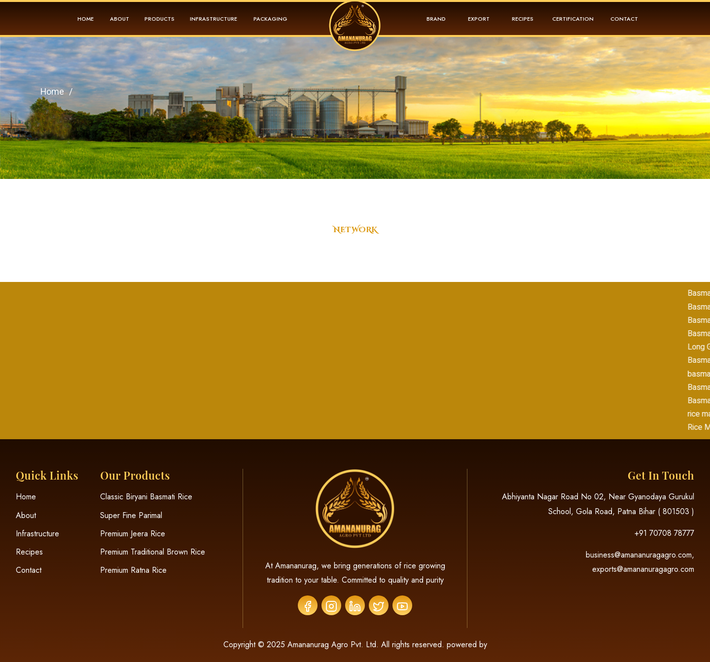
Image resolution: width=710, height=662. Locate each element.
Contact (624, 19)
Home (85, 19)
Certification (573, 19)
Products (159, 19)
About (119, 19)
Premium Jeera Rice (132, 533)
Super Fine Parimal (131, 515)
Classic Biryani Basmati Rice (146, 496)
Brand (436, 19)
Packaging (270, 19)
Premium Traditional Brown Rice (152, 551)
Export (479, 19)
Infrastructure (213, 19)
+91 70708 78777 (664, 533)
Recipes (522, 19)
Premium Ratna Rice (133, 570)
